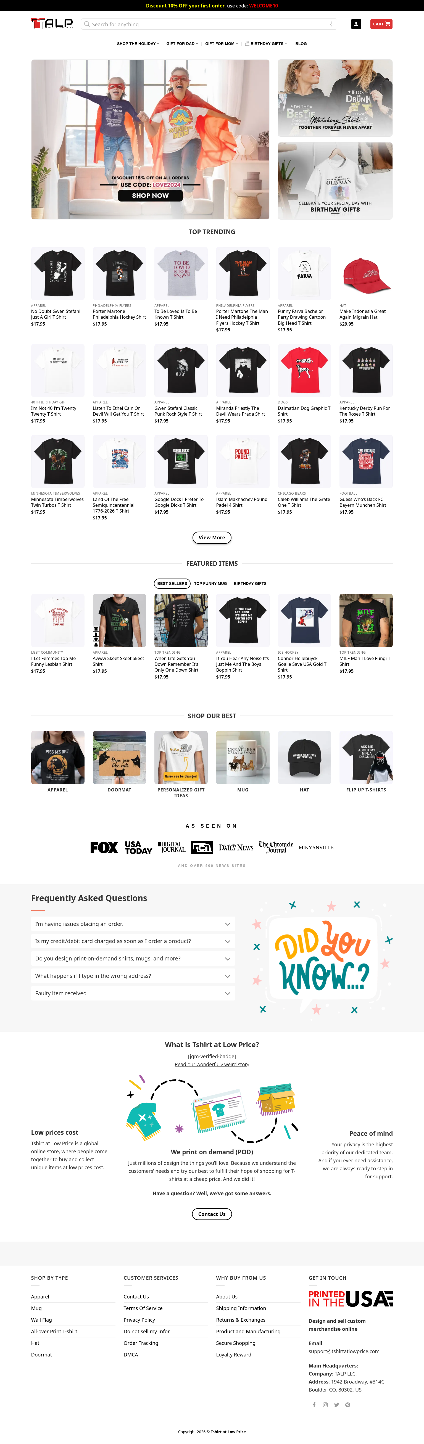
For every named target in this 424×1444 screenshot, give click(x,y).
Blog (301, 43)
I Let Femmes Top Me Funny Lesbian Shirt (53, 661)
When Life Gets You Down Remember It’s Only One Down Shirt (176, 664)
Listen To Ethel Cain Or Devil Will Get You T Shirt (118, 411)
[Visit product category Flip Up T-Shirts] (366, 764)
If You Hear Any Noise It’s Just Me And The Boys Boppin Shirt (242, 664)
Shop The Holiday (138, 43)
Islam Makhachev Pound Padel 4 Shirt (241, 502)
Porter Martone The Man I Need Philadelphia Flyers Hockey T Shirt (242, 317)
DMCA (131, 1354)
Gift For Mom (221, 43)
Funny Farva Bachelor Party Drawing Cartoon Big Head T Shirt (302, 317)
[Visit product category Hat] (304, 764)
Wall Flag (41, 1319)
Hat (35, 1343)
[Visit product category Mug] (242, 764)
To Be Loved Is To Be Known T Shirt (175, 314)
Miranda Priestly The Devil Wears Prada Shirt (240, 411)
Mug (36, 1308)
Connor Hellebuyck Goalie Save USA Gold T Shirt (302, 664)
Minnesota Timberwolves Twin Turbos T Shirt (57, 502)
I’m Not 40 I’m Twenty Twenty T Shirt (54, 411)
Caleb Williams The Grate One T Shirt (304, 502)
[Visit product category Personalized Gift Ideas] (181, 767)
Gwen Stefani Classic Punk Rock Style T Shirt (178, 411)
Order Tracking (141, 1343)
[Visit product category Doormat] (119, 764)
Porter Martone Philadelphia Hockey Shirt (119, 314)
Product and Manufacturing (248, 1331)
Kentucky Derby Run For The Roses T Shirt (364, 411)
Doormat (41, 1354)
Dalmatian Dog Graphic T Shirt (304, 411)
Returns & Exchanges (241, 1319)
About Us (227, 1296)
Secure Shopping (236, 1343)
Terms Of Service (143, 1308)
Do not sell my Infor (147, 1331)
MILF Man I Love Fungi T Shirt (364, 661)
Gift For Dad (182, 43)
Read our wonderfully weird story (212, 1064)
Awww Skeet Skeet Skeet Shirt (118, 661)
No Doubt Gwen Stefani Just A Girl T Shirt (55, 314)
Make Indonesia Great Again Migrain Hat (362, 314)
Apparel (40, 1296)
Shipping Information (241, 1308)
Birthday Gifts (266, 43)
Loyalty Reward (234, 1354)
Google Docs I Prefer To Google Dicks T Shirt (179, 502)
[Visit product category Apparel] (58, 764)
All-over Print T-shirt (54, 1331)
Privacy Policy (139, 1319)
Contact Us (136, 1296)
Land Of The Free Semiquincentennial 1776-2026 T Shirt (114, 505)
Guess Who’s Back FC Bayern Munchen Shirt (362, 502)
